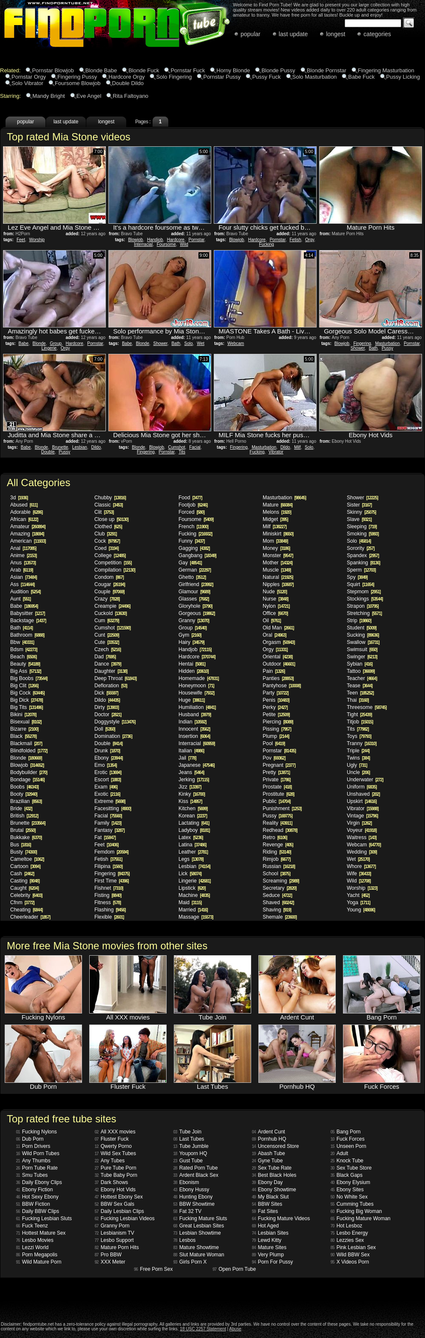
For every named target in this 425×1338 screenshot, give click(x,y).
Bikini (23, 714)
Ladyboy (194, 830)
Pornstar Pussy (222, 77)
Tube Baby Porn (116, 1175)
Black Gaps (347, 1175)
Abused (23, 505)
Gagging (194, 548)
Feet (21, 239)
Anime (23, 555)
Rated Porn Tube (195, 1168)
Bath (175, 343)
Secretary (279, 888)
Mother (277, 563)
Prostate (277, 787)
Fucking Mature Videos (281, 1218)
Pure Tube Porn (115, 1168)
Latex (190, 837)
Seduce (277, 895)
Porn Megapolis (37, 1255)
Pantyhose (281, 686)
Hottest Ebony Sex (119, 1197)
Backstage (28, 620)
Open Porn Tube (234, 1269)
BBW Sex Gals (114, 1204)
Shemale (280, 917)
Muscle (277, 570)
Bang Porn (346, 1132)
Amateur (27, 527)
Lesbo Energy (349, 1233)
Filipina (108, 866)
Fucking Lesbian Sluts (44, 1218)
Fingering (362, 343)
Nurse (275, 599)
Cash (22, 874)
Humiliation (196, 707)
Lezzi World (32, 1247)
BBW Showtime (194, 1204)
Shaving (277, 910)
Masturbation (387, 343)
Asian (23, 577)
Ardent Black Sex (195, 1175)
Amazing (27, 534)
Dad (105, 657)
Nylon (276, 606)
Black (23, 736)
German (194, 570)
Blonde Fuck (143, 70)
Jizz (189, 787)
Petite (276, 714)
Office (275, 613)
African (24, 519)
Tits (181, 452)
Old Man (278, 628)
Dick (106, 693)
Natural (278, 577)
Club (105, 534)
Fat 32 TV (187, 1211)
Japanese (196, 765)
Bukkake (26, 837)
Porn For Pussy (272, 1262)
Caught (24, 888)
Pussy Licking (403, 77)
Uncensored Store (275, 1146)
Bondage (27, 780)
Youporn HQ (190, 1153)
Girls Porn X (190, 1262)
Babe (23, 343)
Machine (194, 895)
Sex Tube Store (351, 1168)
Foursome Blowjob (78, 83)
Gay (190, 563)
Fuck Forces (348, 1139)
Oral (274, 635)
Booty (23, 794)
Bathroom (27, 635)
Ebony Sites (347, 1190)
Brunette (60, 447)
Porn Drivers (33, 1146)
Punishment (282, 808)
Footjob (192, 505)
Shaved (278, 902)
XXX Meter (110, 1262)
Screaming (281, 881)
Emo (105, 765)
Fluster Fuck (112, 1139)
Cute (106, 642)
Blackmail (26, 743)
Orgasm (279, 642)
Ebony (108, 758)
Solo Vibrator (27, 83)
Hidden (193, 671)
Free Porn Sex (153, 1269)
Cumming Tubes (352, 1204)
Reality (277, 823)
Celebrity (26, 895)
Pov (274, 758)
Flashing (109, 910)
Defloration (110, 686)
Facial (195, 447)
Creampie (112, 606)
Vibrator (276, 452)
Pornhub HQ (269, 1139)
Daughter (110, 671)
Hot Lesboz (347, 1226)
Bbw (22, 642)
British (24, 816)
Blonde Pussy (278, 70)
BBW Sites (267, 1204)
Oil (272, 620)
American (27, 541)
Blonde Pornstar (326, 70)
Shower (160, 343)
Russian (279, 866)
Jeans (191, 772)
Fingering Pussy (77, 77)
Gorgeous (196, 613)
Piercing (278, 722)
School (276, 874)
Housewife (196, 693)
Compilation (114, 570)
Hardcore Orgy (126, 77)
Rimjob (276, 859)
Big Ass (25, 671)
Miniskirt (278, 534)
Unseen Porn (348, 1146)
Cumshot (176, 447)
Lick (189, 874)
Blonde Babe (101, 70)
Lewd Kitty (266, 1240)
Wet (200, 343)
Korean (192, 816)
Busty (23, 852)
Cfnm (22, 902)
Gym (189, 635)
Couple (109, 592)
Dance (107, 664)
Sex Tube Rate (272, 1168)
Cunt (106, 635)
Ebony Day (267, 1182)
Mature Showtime (196, 1247)
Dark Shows (111, 1182)
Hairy (191, 642)
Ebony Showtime (274, 1190)
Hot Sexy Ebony (37, 1197)
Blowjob (135, 239)
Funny (191, 541)
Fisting (107, 895)
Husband (194, 714)
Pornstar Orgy (28, 77)
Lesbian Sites (270, 1233)
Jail (187, 758)
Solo (188, 343)
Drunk (107, 751)
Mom (275, 541)
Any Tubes (110, 1161)
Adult (339, 1153)
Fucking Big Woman (356, 1211)
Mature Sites (269, 1247)
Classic (108, 505)
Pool (274, 743)
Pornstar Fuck (187, 70)
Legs (191, 859)
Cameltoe (27, 859)
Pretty (276, 772)
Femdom (111, 852)
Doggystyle (115, 722)
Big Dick (26, 700)
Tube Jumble (191, 1146)
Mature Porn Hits (117, 1247)
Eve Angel (89, 96)
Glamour (194, 592)
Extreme (109, 801)
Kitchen (192, 808)
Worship (37, 239)
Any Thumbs (33, 1161)
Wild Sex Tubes (115, 1153)
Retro (275, 837)
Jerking (193, 780)
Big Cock (27, 693)
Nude (275, 592)
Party (276, 693)
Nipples (278, 584)
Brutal (22, 830)
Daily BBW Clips (37, 1211)
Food (190, 498)
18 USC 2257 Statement (203, 1329)
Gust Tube (188, 1161)
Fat (105, 837)
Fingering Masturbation (386, 70)
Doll (104, 729)
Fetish (295, 239)
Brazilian (26, 801)
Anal (23, 548)
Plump (276, 736)
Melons (277, 512)
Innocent (194, 729)
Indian (192, 722)
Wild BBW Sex (350, 1255)
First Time (111, 881)
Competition (113, 563)
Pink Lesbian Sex (353, 1247)
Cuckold (110, 613)
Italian (191, 751)
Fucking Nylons (36, 1132)
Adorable (26, 512)
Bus (20, 845)
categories (377, 34)
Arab (21, 570)
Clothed (108, 527)
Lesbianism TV (114, 1233)
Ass (22, 584)
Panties (278, 678)
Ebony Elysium (351, 1182)
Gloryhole (195, 606)
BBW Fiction (33, 1204)
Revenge (278, 845)
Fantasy (109, 830)
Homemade (198, 678)
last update (293, 34)
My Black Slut (270, 1197)
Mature (277, 505)
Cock (107, 541)
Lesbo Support (114, 1240)
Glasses (193, 599)
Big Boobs (28, 678)
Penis (276, 700)
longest (335, 34)
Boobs (24, 787)
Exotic (107, 794)
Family (107, 823)
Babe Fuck (361, 77)
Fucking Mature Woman (361, 1218)
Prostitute (278, 794)
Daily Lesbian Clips (119, 1211)
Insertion (194, 736)
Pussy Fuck (266, 77)
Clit (103, 512)
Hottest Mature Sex (41, 1233)
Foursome (166, 244)
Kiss (190, 801)
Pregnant (279, 765)
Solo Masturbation (314, 77)
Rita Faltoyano (130, 96)
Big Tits (26, 707)
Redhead (280, 830)
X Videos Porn (350, 1262)
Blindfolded (28, 751)
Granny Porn (112, 1226)
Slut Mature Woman (198, 1255)
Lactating (193, 823)
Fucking (266, 244)
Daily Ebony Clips (39, 1182)
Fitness (107, 902)
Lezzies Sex (347, 1240)
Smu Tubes (32, 1175)
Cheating (26, 910)
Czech (107, 649)
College (109, 555)
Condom (109, 577)
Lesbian (79, 447)
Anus (23, 563)
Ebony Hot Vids (115, 1190)
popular (251, 34)
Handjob (155, 239)
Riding (277, 852)
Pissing (277, 729)
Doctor (107, 714)
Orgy (309, 239)
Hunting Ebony (193, 1197)
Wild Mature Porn (39, 1262)
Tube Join (187, 1132)
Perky (275, 707)
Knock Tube (347, 1161)
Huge (191, 700)
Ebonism (186, 1182)
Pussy (387, 348)
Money (276, 548)
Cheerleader (30, 917)
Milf (297, 447)
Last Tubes (188, 1139)
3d (19, 498)
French (193, 527)
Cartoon (25, 866)
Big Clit (24, 686)
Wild (184, 244)
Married (193, 910)
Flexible (109, 917)
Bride (21, 808)
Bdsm (23, 649)
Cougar (109, 584)
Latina (192, 845)
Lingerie (49, 348)
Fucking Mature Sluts (200, 1218)
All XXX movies (115, 1132)
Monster (278, 555)
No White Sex (349, 1197)
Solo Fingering (174, 77)
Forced (191, 512)
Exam (105, 787)
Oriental (277, 657)
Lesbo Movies (35, 1240)
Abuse (235, 1329)
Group (56, 343)
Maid (189, 902)
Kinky (191, 794)
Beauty (25, 664)
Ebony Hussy (191, 1190)
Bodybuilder (28, 772)
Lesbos (184, 1240)
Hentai (191, 664)
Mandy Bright (48, 96)
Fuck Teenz (32, 1226)
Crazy (106, 599)
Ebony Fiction (34, 1190)
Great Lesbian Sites (198, 1226)
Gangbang (197, 555)
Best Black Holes (274, 1175)
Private (276, 780)
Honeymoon (196, 686)
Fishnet (108, 888)
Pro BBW (108, 1255)
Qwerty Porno (113, 1146)
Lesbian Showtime (197, 1233)
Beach (23, 657)
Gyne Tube (267, 1161)
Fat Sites (265, 1211)
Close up (111, 519)
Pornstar (196, 239)
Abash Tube (268, 1153)
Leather (193, 852)
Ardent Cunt (268, 1132)
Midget (275, 519)
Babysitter (27, 613)
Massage (195, 917)
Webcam (235, 343)
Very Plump (268, 1255)
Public (276, 801)
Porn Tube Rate (37, 1168)
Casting (25, 881)
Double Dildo (128, 83)
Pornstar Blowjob (53, 70)
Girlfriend (195, 584)
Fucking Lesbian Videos (125, 1218)
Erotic (107, 772)
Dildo (96, 447)
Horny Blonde (233, 70)
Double (48, 452)
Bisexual (25, 722)
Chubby (110, 498)
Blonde (39, 343)
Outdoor (279, 664)
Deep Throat (115, 678)
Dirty (106, 707)
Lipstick (191, 888)
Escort (107, 780)
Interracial (143, 244)
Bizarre (24, 729)
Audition (25, 592)
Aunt (20, 599)
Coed (106, 548)
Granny (193, 620)
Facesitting (112, 808)
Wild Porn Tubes (38, 1153)
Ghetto (192, 577)
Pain (274, 671)
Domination (113, 736)
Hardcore (175, 239)
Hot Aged (265, 1226)
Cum (106, 620)
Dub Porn (30, 1139)
